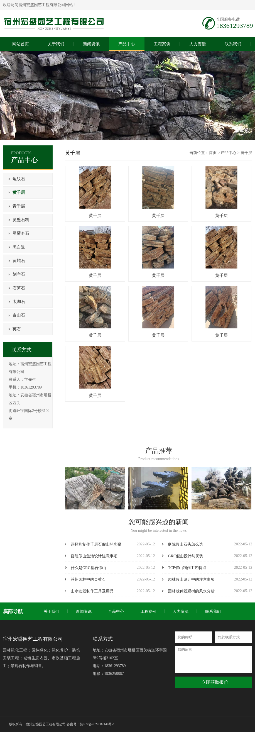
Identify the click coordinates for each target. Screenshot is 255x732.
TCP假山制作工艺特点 (187, 568)
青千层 (18, 206)
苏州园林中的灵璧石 (88, 579)
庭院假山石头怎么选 (185, 544)
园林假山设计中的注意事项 (191, 579)
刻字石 (18, 274)
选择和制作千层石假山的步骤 (96, 544)
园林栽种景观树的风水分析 (191, 591)
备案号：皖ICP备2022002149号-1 (91, 724)
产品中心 (228, 153)
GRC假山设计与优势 (185, 556)
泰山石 (18, 315)
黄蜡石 (18, 260)
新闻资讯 (84, 611)
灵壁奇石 (20, 233)
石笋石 (18, 288)
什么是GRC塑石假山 (88, 568)
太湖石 (18, 301)
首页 (213, 153)
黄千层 (18, 192)
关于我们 (51, 611)
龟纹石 (18, 179)
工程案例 (148, 611)
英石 (16, 329)
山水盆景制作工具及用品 (92, 591)
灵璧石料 (20, 220)
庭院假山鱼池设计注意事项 (94, 556)
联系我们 (213, 611)
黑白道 (18, 247)
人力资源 (180, 611)
